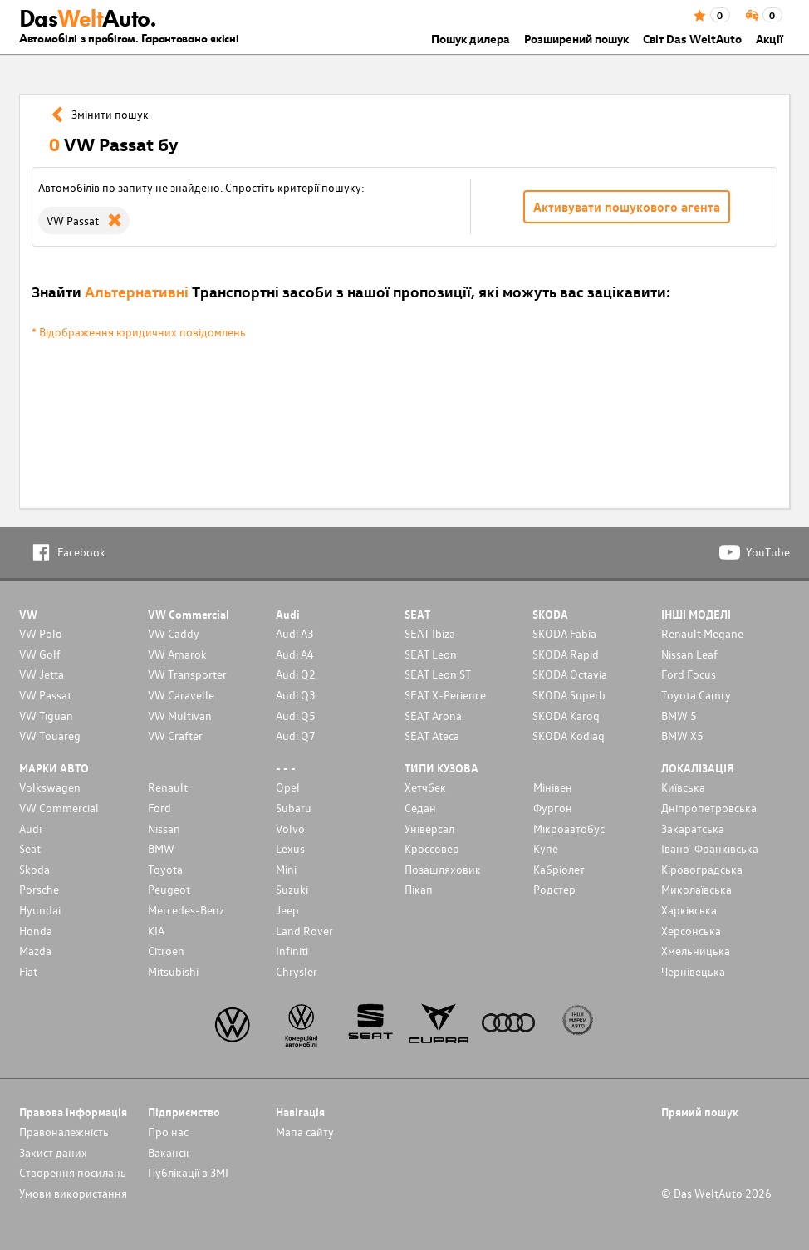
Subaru (293, 808)
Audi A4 (295, 654)
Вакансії (168, 1152)
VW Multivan (180, 715)
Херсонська (691, 931)
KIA (156, 931)
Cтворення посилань (72, 1172)
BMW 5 (679, 715)
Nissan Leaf (689, 654)
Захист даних (53, 1152)
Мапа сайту (305, 1132)
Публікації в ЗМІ (188, 1172)
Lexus (290, 848)
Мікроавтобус (569, 828)
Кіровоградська (702, 869)
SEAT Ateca (431, 735)
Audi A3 (295, 633)
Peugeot (169, 889)
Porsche (39, 889)
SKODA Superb (569, 695)
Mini (286, 869)
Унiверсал (429, 828)
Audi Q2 (296, 674)
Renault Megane (702, 633)
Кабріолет (559, 869)
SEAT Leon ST (437, 674)
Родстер (554, 889)
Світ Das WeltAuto (692, 39)
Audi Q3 (296, 695)
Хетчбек (425, 787)
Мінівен (552, 787)
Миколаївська (696, 889)
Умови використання (73, 1193)
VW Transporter (187, 674)
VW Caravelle (181, 695)
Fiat (28, 971)
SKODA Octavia (569, 674)
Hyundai (40, 910)
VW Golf (40, 654)
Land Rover (304, 931)
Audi (30, 828)
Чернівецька (693, 971)
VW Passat (45, 695)
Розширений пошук (576, 39)
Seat (30, 848)
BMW (161, 848)
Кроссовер (431, 848)
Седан (420, 808)
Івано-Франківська (709, 848)
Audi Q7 (296, 735)
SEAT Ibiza (429, 633)
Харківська (689, 910)
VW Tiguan (46, 715)
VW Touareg (50, 735)
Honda (35, 931)
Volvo (290, 828)
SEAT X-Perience (445, 695)
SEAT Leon (430, 654)
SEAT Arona (433, 715)
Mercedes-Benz (186, 910)
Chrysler (296, 971)
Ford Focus (688, 674)
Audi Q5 (296, 715)
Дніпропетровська (709, 808)
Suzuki (292, 889)
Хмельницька (695, 950)
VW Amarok (177, 654)
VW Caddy (173, 633)
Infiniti (292, 950)
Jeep (287, 910)
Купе (545, 848)
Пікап (418, 889)
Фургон (552, 808)
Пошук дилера (470, 39)
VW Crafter (175, 735)
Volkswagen (50, 787)
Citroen (166, 950)
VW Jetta (41, 674)
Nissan (164, 828)
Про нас (168, 1132)
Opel (288, 787)
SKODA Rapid (565, 654)
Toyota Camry (696, 695)
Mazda (35, 950)
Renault (168, 787)
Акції (769, 39)
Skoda (34, 869)
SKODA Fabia (564, 633)
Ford (159, 808)
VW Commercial (59, 808)
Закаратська (692, 828)
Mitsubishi (173, 971)
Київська (683, 787)
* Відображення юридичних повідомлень (139, 332)
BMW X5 (682, 735)
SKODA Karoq (566, 715)
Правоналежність (64, 1132)
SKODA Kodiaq (568, 735)
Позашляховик (442, 869)
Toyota (165, 869)
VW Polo (40, 633)
